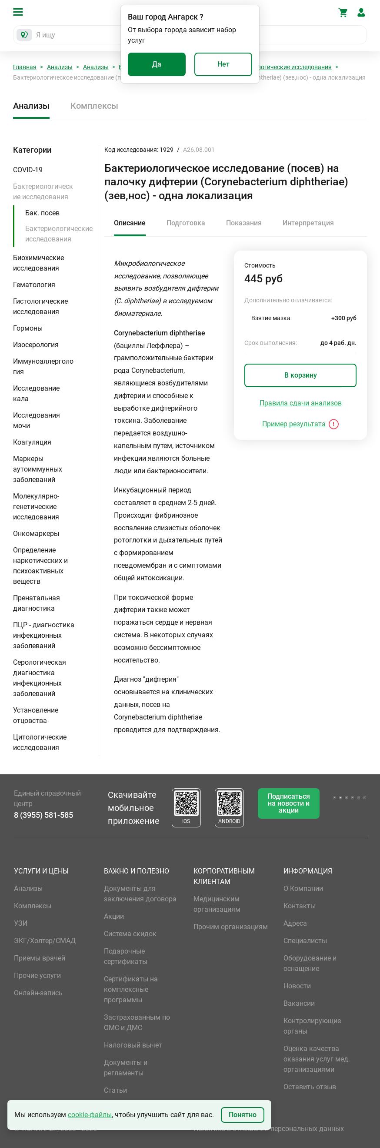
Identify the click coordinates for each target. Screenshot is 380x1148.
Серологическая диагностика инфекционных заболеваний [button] (39, 678)
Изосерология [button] (36, 345)
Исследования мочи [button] (36, 420)
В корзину (300, 375)
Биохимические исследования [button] (38, 263)
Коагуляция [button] (32, 442)
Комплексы (94, 105)
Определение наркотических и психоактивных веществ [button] (40, 566)
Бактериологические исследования (281, 67)
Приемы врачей (39, 958)
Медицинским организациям (216, 904)
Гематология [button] (34, 285)
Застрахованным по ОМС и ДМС (137, 1022)
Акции (114, 916)
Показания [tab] (244, 223)
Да (156, 64)
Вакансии (299, 1003)
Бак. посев (42, 213)
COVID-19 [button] (28, 170)
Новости (297, 986)
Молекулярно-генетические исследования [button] (36, 506)
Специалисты (305, 941)
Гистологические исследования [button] (40, 306)
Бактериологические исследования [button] (43, 191)
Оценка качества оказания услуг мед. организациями (316, 1059)
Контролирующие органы (312, 1026)
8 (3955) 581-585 (43, 815)
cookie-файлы (90, 1115)
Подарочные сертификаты (125, 956)
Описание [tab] (130, 223)
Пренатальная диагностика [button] (36, 603)
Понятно (243, 1115)
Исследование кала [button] (36, 393)
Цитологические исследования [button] (40, 742)
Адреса (295, 923)
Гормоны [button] (28, 328)
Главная (25, 67)
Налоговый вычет (133, 1045)
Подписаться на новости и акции (288, 803)
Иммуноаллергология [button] (43, 366)
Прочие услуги (37, 975)
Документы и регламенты (125, 1067)
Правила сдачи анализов (301, 403)
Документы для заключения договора (140, 893)
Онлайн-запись (38, 993)
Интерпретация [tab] (308, 223)
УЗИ (20, 923)
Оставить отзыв (309, 1087)
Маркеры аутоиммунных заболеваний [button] (37, 469)
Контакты (299, 906)
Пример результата (294, 424)
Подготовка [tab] (186, 223)
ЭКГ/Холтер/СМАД (45, 941)
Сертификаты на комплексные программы (131, 989)
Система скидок (130, 934)
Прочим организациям (230, 927)
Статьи (115, 1090)
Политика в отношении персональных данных (268, 1129)
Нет (223, 64)
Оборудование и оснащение (310, 963)
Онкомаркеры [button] (36, 533)
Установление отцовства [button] (35, 715)
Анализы (60, 67)
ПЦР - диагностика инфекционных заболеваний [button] (43, 635)
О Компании (303, 888)
